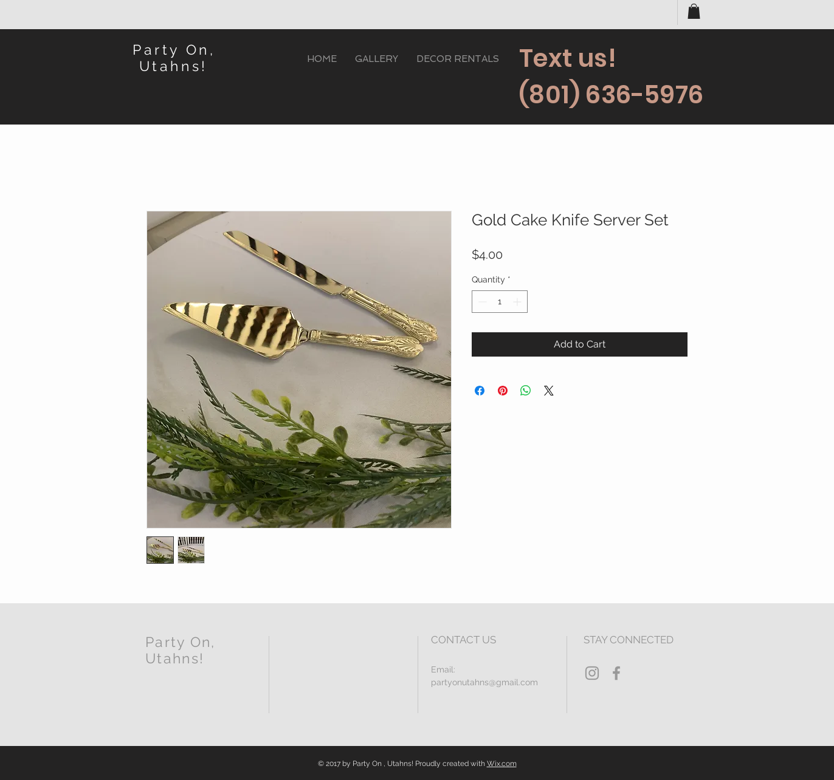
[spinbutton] (500, 301)
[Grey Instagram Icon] (592, 673)
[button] (694, 11)
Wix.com (502, 763)
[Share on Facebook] (479, 390)
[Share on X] (549, 390)
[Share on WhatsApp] (526, 390)
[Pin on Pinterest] (502, 390)
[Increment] (518, 301)
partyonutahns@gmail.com (484, 682)
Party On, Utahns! (174, 57)
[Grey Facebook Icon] (616, 673)
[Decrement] (481, 301)
